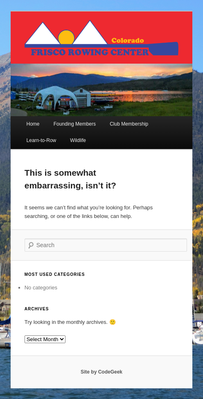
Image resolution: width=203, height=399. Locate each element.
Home (33, 124)
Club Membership (129, 124)
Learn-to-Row (41, 140)
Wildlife (78, 140)
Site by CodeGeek (101, 372)
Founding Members (75, 124)
